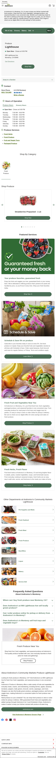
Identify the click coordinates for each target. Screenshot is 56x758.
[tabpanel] (28, 205)
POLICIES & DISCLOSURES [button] (28, 748)
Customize (41, 752)
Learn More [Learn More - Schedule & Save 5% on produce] (33, 356)
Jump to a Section (28, 80)
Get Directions (9, 61)
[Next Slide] (53, 205)
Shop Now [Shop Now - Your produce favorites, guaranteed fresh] (33, 294)
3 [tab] (25, 226)
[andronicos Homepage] (9, 5)
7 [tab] (32, 226)
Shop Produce (29, 660)
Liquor (27, 561)
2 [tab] (23, 226)
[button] (50, 5)
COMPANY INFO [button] (28, 744)
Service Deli (27, 582)
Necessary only (42, 756)
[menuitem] (8, 31)
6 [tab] (30, 226)
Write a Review (19, 95)
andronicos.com (35, 709)
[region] (28, 753)
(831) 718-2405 (6, 92)
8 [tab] (34, 226)
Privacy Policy (6, 754)
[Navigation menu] (2, 5)
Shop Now (28, 66)
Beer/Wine (27, 551)
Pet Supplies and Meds (27, 510)
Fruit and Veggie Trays (12, 140)
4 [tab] (27, 226)
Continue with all (51, 756)
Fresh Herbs (8, 134)
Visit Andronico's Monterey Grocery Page (28, 715)
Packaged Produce (10, 143)
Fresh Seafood (27, 520)
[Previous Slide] (2, 205)
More (49, 30)
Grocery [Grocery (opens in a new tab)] (4, 1)
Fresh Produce (9, 137)
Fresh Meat (27, 530)
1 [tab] (21, 226)
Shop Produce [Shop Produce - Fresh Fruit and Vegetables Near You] (33, 423)
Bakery (27, 571)
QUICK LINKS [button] (28, 740)
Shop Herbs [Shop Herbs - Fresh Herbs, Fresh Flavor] (33, 485)
